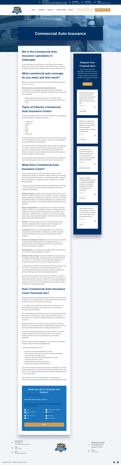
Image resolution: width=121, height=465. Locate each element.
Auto (28, 409)
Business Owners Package (30, 412)
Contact (70, 10)
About (35, 10)
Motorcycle (51, 415)
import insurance (85, 10)
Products (51, 10)
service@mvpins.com (103, 3)
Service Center (61, 10)
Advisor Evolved (22, 462)
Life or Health (51, 418)
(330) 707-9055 (76, 3)
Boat (28, 418)
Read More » (82, 105)
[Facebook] (114, 462)
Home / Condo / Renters (54, 409)
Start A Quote (103, 10)
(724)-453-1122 (88, 3)
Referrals (42, 10)
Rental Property (31, 415)
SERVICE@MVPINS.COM (21, 453)
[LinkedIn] (118, 462)
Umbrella (50, 412)
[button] (87, 84)
